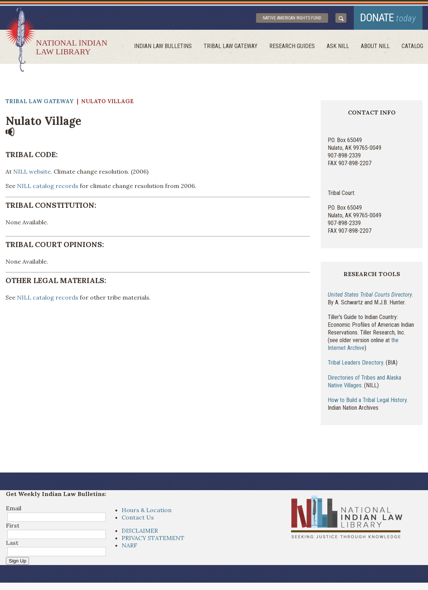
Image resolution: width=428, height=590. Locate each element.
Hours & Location (147, 510)
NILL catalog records (47, 185)
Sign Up (17, 561)
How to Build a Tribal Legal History (367, 400)
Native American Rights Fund (292, 18)
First (12, 525)
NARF (129, 545)
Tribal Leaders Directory (355, 362)
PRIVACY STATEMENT (153, 538)
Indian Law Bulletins (163, 46)
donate (388, 17)
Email (13, 508)
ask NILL (338, 46)
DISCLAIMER (140, 530)
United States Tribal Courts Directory (370, 294)
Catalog (412, 46)
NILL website (32, 171)
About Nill (375, 46)
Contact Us (138, 517)
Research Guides (292, 46)
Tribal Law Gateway (231, 46)
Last (12, 542)
